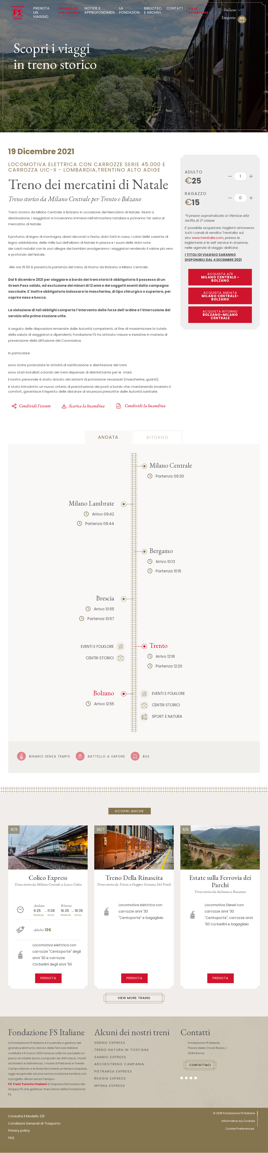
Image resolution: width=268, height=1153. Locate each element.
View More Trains (134, 998)
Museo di (70, 10)
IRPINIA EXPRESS (109, 1086)
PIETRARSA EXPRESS (113, 1071)
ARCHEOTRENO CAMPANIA (119, 1064)
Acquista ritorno (220, 314)
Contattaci (202, 1065)
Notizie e (101, 10)
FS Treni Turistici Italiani (27, 1084)
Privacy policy (19, 1130)
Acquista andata (220, 296)
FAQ (11, 1138)
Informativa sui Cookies (238, 1121)
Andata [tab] (108, 437)
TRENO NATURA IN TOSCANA (121, 1050)
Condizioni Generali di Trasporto (34, 1123)
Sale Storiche (198, 10)
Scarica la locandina (83, 406)
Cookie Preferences (239, 1129)
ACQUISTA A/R (220, 277)
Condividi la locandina (140, 406)
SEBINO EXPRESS (109, 1043)
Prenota (48, 978)
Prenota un (43, 12)
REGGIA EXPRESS (110, 1078)
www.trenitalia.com (207, 237)
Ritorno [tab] (157, 437)
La (130, 10)
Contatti (175, 8)
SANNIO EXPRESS (110, 1057)
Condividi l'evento (31, 406)
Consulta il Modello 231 (26, 1116)
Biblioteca (154, 10)
